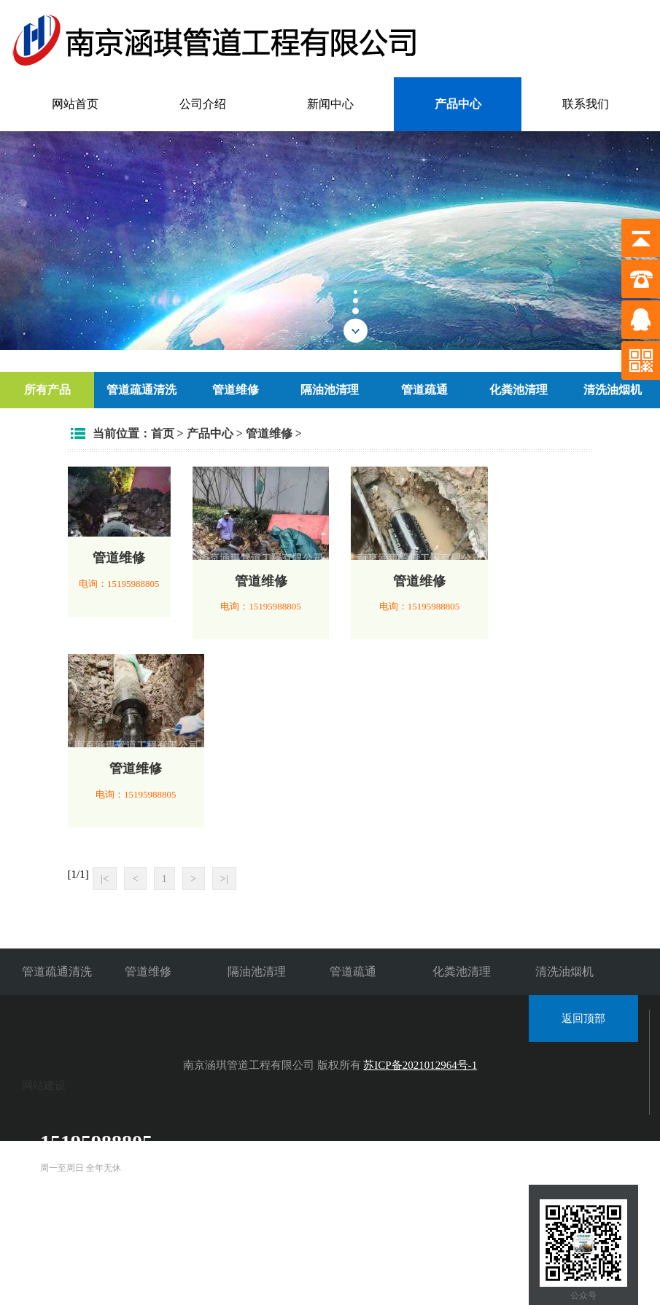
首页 (162, 433)
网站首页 (75, 104)
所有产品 (47, 389)
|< (105, 878)
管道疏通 (424, 389)
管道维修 (235, 389)
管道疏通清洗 (141, 389)
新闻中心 (330, 104)
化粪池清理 (518, 389)
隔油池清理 (329, 389)
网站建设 (44, 1085)
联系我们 (585, 104)
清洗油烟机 (612, 389)
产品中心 (458, 104)
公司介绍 (202, 104)
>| (224, 878)
